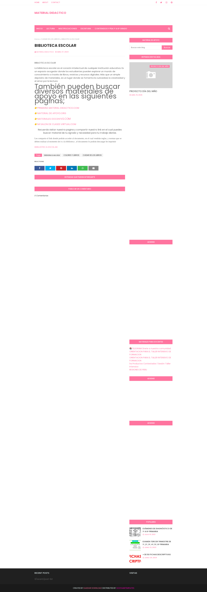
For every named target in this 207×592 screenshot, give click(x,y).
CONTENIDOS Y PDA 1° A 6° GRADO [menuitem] (111, 28)
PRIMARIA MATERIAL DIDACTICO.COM (58, 108)
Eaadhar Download (92, 588)
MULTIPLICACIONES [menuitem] (68, 28)
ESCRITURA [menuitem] (86, 28)
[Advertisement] (168, 121)
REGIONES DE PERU (138, 369)
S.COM (66, 119)
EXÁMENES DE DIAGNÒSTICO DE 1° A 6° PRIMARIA (157, 530)
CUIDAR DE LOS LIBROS (50, 39)
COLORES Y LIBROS (71, 155)
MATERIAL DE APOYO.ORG (51, 113)
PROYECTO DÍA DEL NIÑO (143, 91)
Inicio (36, 39)
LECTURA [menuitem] (50, 28)
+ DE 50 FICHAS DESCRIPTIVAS (157, 554)
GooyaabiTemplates (125, 588)
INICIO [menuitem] (39, 28)
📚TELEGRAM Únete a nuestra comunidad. (150, 348)
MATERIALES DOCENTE (49, 119)
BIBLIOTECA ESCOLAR (46, 147)
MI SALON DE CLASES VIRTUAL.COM (56, 124)
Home (36, 2)
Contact (55, 2)
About (45, 2)
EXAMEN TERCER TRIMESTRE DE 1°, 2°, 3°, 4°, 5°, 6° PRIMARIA (157, 543)
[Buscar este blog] (145, 47)
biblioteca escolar (52, 155)
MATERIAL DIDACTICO (50, 13)
